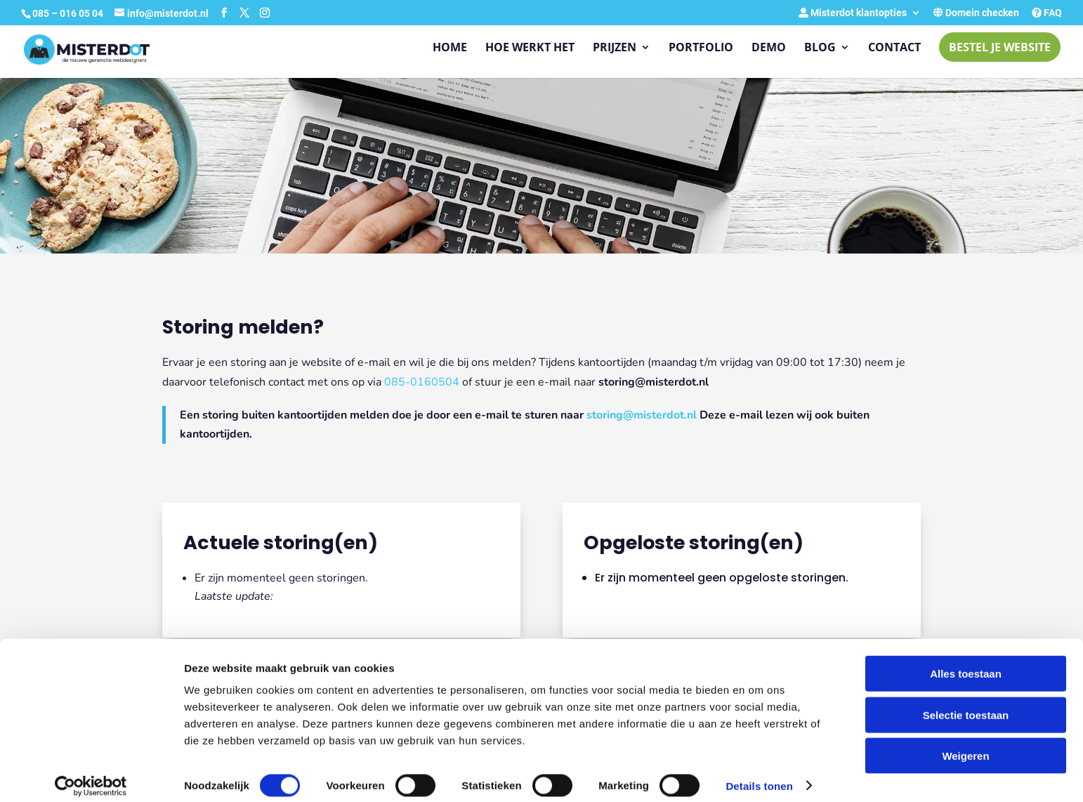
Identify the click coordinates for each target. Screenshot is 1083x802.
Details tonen (759, 774)
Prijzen (614, 48)
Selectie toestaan (966, 703)
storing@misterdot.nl (641, 415)
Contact (894, 48)
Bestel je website (1000, 47)
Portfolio (701, 48)
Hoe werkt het (530, 48)
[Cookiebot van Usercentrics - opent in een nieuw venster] (90, 774)
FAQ (1047, 13)
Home (450, 48)
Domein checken (976, 13)
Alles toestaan (966, 662)
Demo (768, 48)
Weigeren (965, 744)
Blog (820, 48)
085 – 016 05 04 (68, 13)
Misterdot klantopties (853, 13)
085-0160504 (421, 382)
